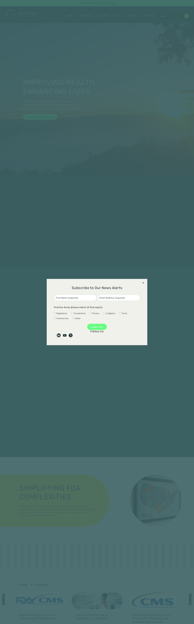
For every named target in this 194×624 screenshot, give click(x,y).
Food (123, 313)
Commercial (61, 318)
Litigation (109, 313)
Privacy (94, 313)
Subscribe (97, 327)
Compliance (78, 313)
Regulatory (60, 313)
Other (76, 318)
